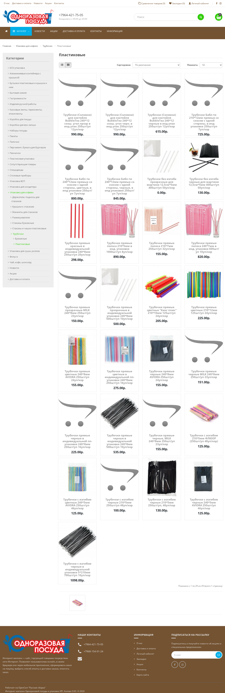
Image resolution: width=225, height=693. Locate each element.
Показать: (192, 61)
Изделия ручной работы (23, 100)
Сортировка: (124, 61)
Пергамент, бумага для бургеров (28, 143)
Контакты (59, 3)
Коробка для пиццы (20, 115)
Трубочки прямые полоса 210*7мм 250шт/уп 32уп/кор (162, 242)
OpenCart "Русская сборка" (32, 684)
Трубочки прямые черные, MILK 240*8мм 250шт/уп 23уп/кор (162, 436)
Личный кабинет (145, 650)
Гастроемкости (18, 94)
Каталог (21, 31)
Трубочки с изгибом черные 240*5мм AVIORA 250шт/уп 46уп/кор (204, 500)
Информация (115, 31)
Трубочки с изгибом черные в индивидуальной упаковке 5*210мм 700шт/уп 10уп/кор (77, 565)
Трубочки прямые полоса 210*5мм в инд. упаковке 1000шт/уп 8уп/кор (119, 244)
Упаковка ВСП (17, 177)
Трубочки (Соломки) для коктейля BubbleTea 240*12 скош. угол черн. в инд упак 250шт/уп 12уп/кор (119, 118)
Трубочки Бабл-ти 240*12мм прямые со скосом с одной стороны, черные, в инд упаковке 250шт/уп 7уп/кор (119, 183)
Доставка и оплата (21, 3)
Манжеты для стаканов (24, 208)
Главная (7, 42)
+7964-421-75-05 (71, 15)
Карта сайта (143, 671)
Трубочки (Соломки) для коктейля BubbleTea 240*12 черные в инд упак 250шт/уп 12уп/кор (162, 117)
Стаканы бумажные (23, 219)
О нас (7, 3)
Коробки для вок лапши (23, 121)
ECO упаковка (17, 64)
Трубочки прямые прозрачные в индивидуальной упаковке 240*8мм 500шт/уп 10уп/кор (119, 309)
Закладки (141, 655)
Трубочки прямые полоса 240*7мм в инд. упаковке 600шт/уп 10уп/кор (204, 244)
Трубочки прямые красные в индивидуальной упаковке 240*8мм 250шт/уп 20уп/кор (77, 245)
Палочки (14, 138)
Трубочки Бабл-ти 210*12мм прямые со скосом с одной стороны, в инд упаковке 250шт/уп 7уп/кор (204, 118)
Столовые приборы (20, 172)
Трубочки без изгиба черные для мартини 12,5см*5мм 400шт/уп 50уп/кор (204, 180)
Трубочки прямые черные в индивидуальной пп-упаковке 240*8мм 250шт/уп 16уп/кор (77, 437)
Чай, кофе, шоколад (20, 258)
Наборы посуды (18, 127)
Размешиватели (21, 214)
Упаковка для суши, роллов (25, 247)
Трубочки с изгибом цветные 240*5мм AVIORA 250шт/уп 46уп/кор (77, 500)
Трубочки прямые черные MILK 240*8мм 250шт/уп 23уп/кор (203, 370)
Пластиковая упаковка (22, 155)
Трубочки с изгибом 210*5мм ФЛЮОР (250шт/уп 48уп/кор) (204, 434)
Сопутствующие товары (23, 160)
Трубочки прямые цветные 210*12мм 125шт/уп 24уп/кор (204, 306)
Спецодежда (16, 166)
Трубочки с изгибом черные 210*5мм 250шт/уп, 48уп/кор (162, 498)
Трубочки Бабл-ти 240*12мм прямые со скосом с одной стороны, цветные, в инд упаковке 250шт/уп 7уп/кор (77, 183)
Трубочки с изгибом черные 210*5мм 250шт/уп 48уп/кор (119, 498)
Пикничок (15, 149)
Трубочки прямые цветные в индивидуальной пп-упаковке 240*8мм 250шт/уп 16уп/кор (119, 373)
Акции (48, 3)
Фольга (14, 253)
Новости (38, 3)
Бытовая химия (18, 89)
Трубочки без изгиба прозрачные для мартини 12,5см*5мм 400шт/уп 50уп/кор (162, 180)
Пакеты (14, 132)
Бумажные (21, 235)
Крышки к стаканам (23, 203)
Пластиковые (22, 240)
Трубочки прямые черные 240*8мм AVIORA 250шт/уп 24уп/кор (161, 372)
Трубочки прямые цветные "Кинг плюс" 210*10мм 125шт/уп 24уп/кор (162, 308)
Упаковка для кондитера (23, 183)
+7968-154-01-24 (93, 647)
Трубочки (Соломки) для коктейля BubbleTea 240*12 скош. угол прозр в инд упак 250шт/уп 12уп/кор (77, 118)
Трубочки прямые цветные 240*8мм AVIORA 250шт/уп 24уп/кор (77, 372)
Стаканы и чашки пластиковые (29, 224)
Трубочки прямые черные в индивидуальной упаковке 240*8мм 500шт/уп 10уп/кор (119, 437)
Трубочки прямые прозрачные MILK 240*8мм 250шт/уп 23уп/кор (77, 308)
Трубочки (47, 42)
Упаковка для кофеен (27, 42)
